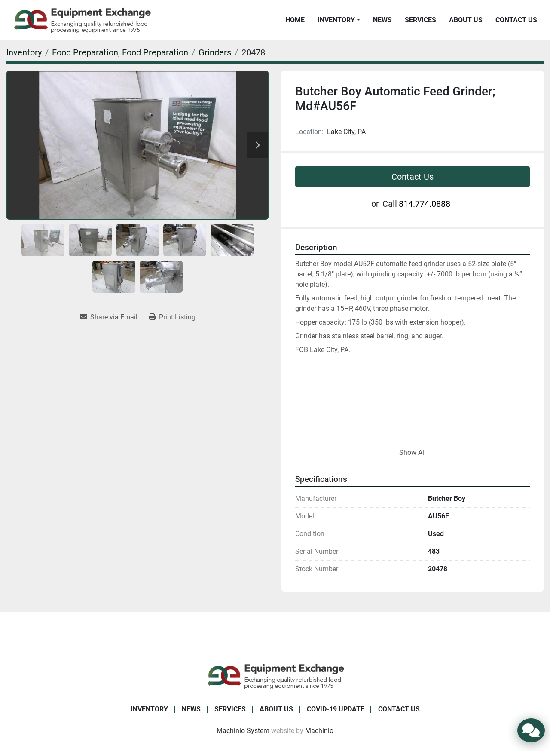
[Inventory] (24, 52)
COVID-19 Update (335, 709)
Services (420, 20)
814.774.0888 (424, 204)
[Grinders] (215, 52)
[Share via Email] (108, 317)
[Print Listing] (172, 317)
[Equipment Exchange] (275, 675)
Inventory (336, 20)
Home (295, 20)
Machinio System (243, 730)
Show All (412, 452)
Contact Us (516, 20)
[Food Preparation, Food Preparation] (120, 52)
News (382, 20)
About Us (466, 20)
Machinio (319, 730)
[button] (339, 20)
